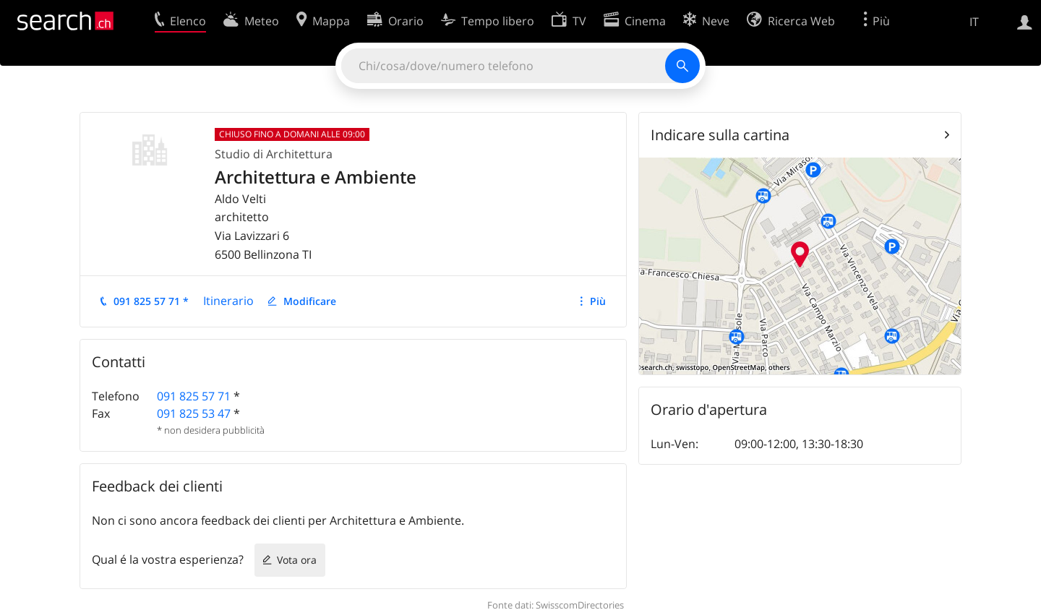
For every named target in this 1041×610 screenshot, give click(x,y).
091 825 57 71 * (151, 301)
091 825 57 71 (194, 396)
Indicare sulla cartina (720, 135)
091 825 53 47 (194, 413)
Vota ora (297, 560)
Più (598, 301)
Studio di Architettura (274, 154)
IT (974, 22)
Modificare (309, 301)
